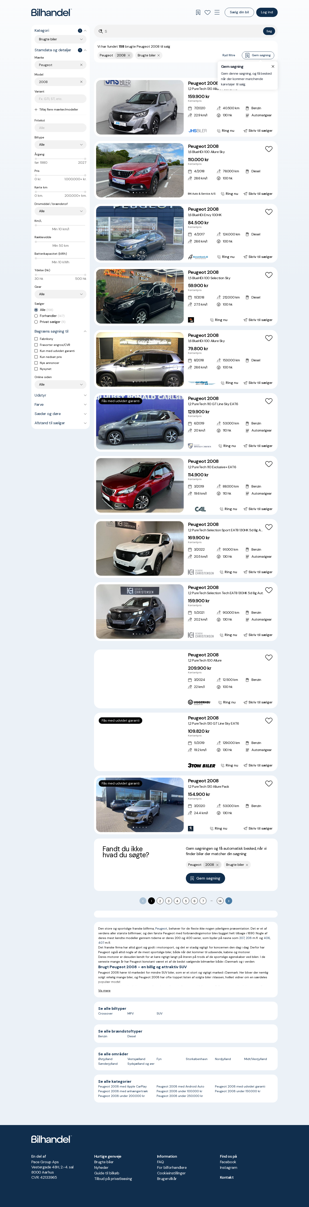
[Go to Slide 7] (149, 701)
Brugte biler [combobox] (48, 39)
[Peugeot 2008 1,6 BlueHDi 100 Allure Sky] (186, 170)
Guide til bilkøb (106, 1173)
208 (249, 938)
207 (241, 938)
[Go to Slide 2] (136, 129)
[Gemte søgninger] (198, 12)
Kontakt (226, 1177)
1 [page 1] (151, 901)
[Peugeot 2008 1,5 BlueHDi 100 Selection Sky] (186, 296)
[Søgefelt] (183, 31)
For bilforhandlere (171, 1167)
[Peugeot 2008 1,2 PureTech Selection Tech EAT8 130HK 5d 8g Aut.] (186, 611)
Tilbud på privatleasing (113, 1178)
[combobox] (62, 65)
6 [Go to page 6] (194, 901)
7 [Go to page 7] (203, 901)
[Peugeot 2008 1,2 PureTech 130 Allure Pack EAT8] (186, 107)
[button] (140, 107)
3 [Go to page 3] (169, 901)
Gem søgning (258, 55)
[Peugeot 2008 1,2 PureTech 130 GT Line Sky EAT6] (186, 742)
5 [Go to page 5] (186, 901)
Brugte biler (104, 1162)
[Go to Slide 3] (139, 129)
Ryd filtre (229, 55)
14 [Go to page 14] (220, 901)
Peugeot (161, 928)
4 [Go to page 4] (177, 901)
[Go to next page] (228, 900)
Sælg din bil (239, 12)
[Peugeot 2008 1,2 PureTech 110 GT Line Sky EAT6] (186, 422)
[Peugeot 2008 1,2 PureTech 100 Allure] (186, 679)
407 (101, 943)
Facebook (228, 1162)
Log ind (267, 12)
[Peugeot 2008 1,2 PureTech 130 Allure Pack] (186, 804)
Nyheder (101, 1167)
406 (267, 938)
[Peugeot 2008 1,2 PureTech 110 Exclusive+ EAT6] (186, 485)
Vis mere (104, 990)
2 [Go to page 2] (160, 901)
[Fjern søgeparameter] (159, 55)
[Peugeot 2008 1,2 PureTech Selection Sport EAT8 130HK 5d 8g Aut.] (186, 548)
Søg (269, 31)
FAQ (160, 1162)
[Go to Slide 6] (146, 701)
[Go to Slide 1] (133, 129)
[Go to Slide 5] (146, 129)
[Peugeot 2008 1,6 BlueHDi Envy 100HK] (186, 233)
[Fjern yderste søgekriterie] (129, 55)
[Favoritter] (207, 12)
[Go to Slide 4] (143, 129)
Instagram (228, 1167)
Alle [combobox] (42, 144)
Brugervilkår (167, 1178)
